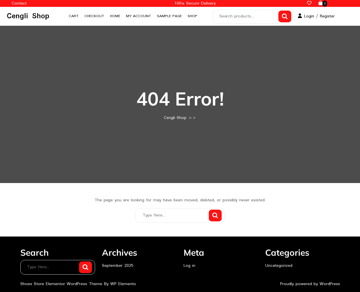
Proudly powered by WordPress (310, 284)
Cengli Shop (28, 16)
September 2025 (117, 265)
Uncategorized (278, 265)
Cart (74, 16)
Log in (189, 265)
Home (115, 16)
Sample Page (169, 16)
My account (138, 16)
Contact (19, 3)
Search (284, 16)
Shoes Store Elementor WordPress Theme (62, 284)
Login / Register (316, 16)
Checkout (94, 16)
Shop (192, 16)
